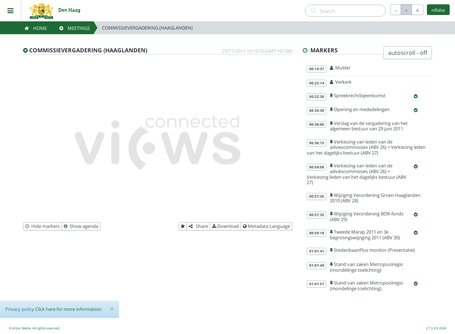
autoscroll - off (407, 53)
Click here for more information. (68, 309)
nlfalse (438, 10)
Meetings (74, 28)
